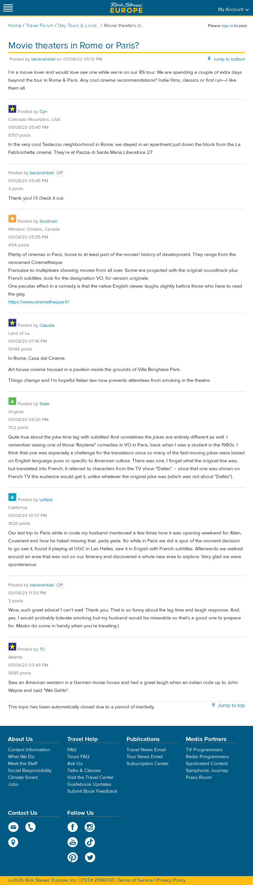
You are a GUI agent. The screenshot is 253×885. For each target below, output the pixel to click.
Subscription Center (147, 763)
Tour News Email (144, 757)
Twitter (90, 857)
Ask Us (75, 763)
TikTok (90, 842)
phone (30, 827)
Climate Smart (23, 777)
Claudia (47, 325)
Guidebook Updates (89, 784)
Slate (44, 404)
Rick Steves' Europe (126, 7)
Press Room (199, 777)
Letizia (46, 500)
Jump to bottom (229, 59)
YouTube (72, 842)
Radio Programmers (207, 757)
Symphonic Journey (207, 770)
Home (14, 25)
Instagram (90, 827)
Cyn (43, 112)
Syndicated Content (207, 763)
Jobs (13, 784)
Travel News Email (146, 750)
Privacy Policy (170, 880)
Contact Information (29, 750)
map (13, 842)
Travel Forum (40, 25)
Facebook (72, 827)
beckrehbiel (43, 59)
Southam (48, 221)
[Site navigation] (8, 7)
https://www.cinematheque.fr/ (38, 302)
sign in (227, 25)
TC (42, 649)
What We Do (21, 757)
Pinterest (72, 857)
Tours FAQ (78, 757)
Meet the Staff (23, 763)
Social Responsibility (29, 770)
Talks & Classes (84, 770)
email (13, 827)
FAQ (71, 750)
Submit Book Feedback (92, 791)
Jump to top (231, 705)
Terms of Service (135, 880)
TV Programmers (204, 750)
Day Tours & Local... (78, 25)
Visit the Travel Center (90, 777)
